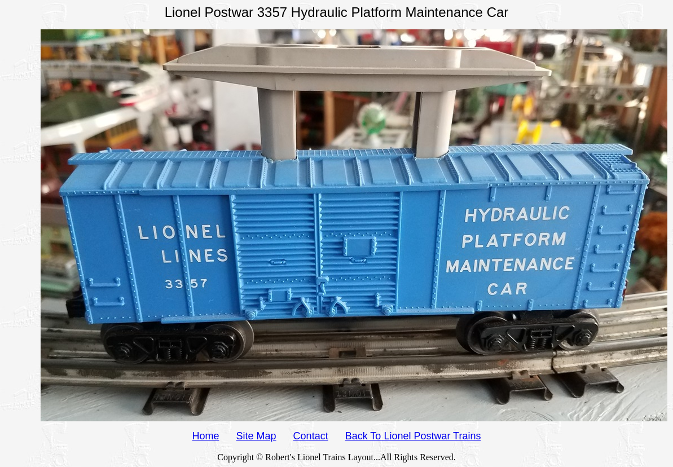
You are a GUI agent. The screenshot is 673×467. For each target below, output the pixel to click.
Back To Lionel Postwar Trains (413, 436)
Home (205, 436)
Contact (310, 436)
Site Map (256, 436)
